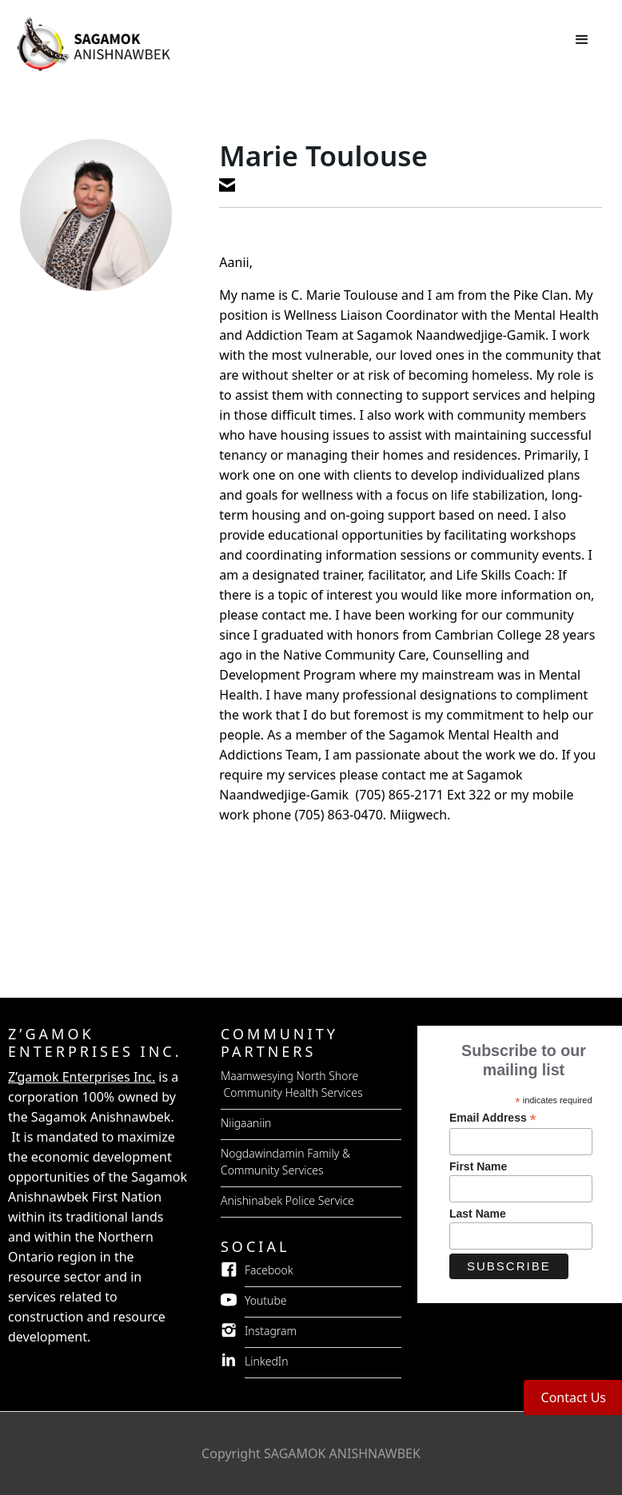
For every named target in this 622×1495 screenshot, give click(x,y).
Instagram (271, 1330)
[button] (582, 40)
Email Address (492, 1118)
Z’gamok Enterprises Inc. (81, 1077)
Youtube (266, 1300)
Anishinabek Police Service (287, 1200)
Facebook (269, 1270)
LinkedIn (267, 1361)
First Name (478, 1166)
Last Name (477, 1213)
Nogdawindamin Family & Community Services (285, 1162)
